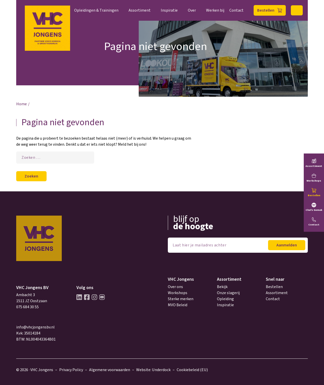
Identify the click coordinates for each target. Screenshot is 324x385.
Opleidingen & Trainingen (96, 10)
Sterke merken (180, 299)
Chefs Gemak (314, 210)
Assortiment (140, 10)
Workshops (177, 293)
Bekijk (222, 287)
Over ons (175, 287)
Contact (236, 10)
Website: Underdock (153, 370)
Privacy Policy (71, 370)
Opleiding (225, 299)
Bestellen (265, 10)
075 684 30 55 (27, 307)
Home (21, 104)
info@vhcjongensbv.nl (35, 327)
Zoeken (297, 10)
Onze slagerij (228, 293)
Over (192, 10)
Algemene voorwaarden (109, 370)
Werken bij (215, 10)
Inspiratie (169, 10)
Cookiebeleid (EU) (192, 370)
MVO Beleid (177, 305)
